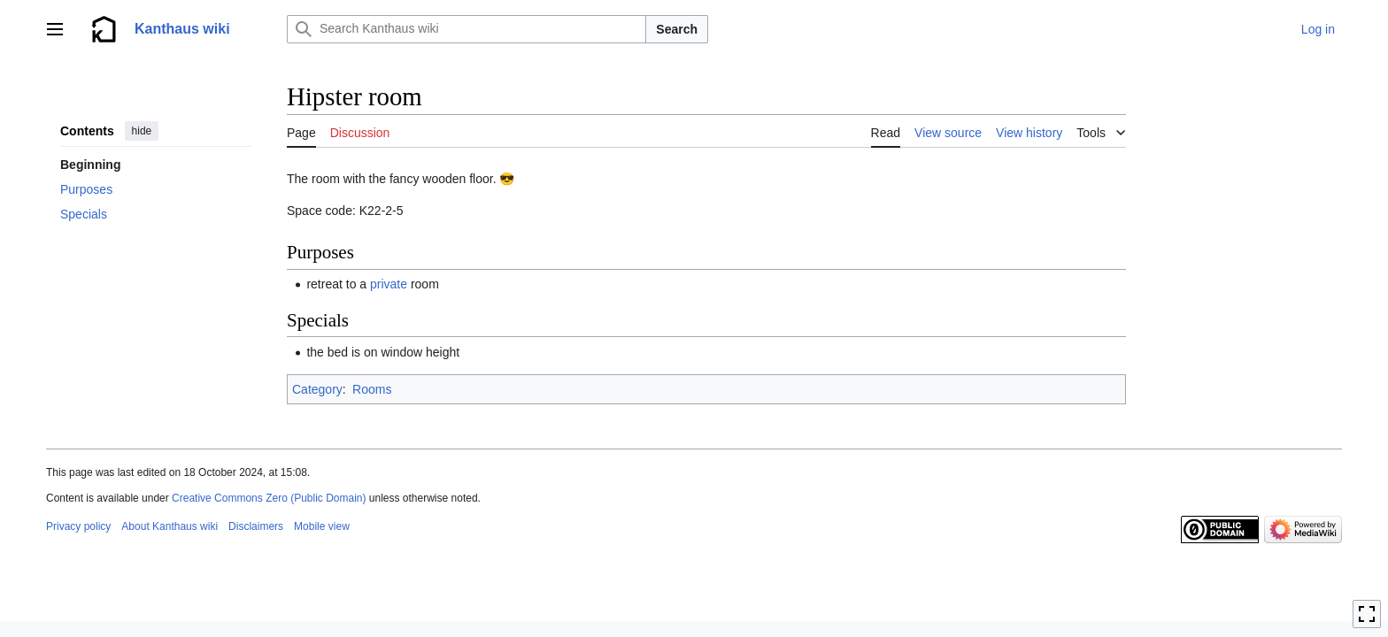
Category (317, 389)
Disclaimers (255, 526)
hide (142, 131)
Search (677, 29)
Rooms (371, 389)
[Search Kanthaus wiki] (466, 29)
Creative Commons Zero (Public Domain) (269, 498)
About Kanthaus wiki (169, 526)
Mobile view (322, 526)
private (388, 284)
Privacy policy (78, 526)
